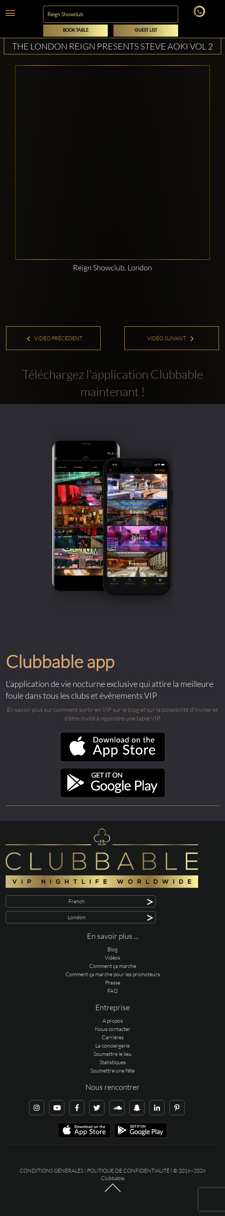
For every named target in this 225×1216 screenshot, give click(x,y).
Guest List (146, 30)
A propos (112, 1020)
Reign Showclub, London (112, 267)
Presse (112, 982)
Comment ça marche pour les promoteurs (112, 974)
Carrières (113, 1037)
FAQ (112, 991)
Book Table (75, 30)
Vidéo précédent (54, 338)
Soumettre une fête (112, 1070)
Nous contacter (112, 1029)
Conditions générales (51, 1170)
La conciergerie (112, 1045)
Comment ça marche (112, 966)
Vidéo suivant (170, 338)
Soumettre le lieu (112, 1054)
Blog (112, 949)
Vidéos (112, 957)
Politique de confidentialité (128, 1170)
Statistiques (112, 1062)
